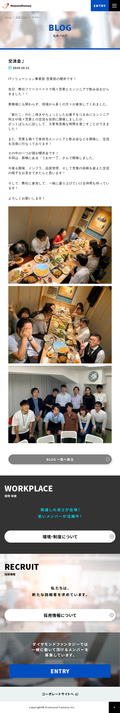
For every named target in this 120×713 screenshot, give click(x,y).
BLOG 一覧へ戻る (60, 459)
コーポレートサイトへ (58, 693)
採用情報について (60, 615)
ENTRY (100, 5)
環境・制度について (60, 536)
